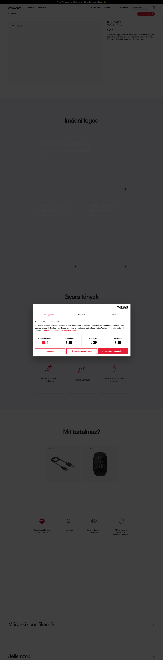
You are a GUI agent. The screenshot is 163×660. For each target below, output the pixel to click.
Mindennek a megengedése (112, 351)
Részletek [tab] (81, 315)
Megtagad (50, 351)
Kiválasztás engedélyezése (81, 351)
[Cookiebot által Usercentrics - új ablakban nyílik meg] (118, 307)
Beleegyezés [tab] (49, 315)
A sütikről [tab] (114, 315)
